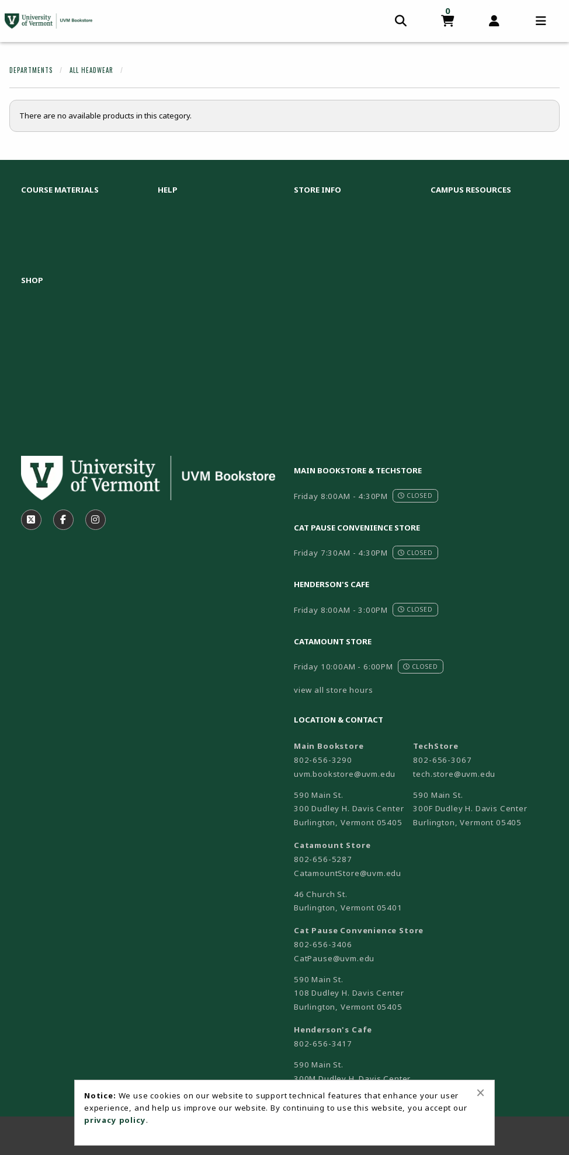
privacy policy (115, 1120)
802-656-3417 (323, 1043)
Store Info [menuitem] (317, 189)
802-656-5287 (323, 859)
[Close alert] (480, 1092)
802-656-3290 (323, 760)
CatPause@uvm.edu (334, 958)
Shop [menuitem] (32, 280)
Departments (31, 70)
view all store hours (333, 690)
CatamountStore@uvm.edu (347, 873)
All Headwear (91, 70)
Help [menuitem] (168, 189)
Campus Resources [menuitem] (471, 189)
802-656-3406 (323, 944)
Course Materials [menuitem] (60, 189)
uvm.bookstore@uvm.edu (344, 774)
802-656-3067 (442, 760)
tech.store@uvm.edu (454, 774)
